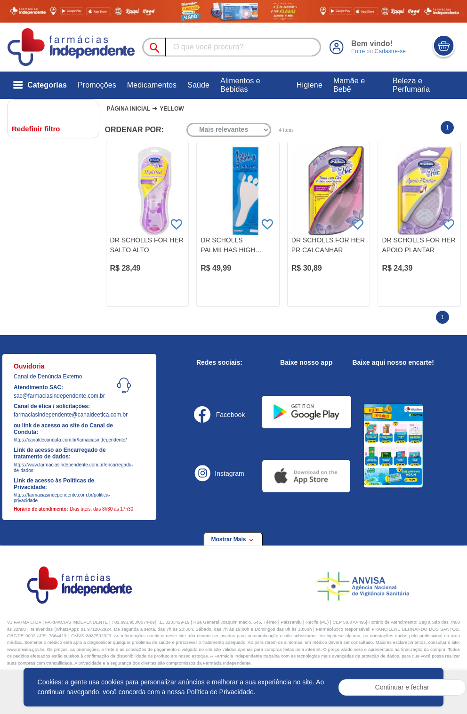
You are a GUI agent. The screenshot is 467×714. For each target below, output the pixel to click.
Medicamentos (152, 85)
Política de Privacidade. (220, 692)
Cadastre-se (390, 51)
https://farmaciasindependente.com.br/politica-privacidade (62, 497)
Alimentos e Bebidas (240, 85)
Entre (358, 51)
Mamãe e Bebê (349, 85)
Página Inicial (129, 108)
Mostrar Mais (233, 539)
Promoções (97, 85)
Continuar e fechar (402, 687)
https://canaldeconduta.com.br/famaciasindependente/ (67, 439)
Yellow (172, 108)
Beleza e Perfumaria (411, 85)
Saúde (198, 85)
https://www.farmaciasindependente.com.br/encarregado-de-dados (67, 467)
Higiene (309, 85)
